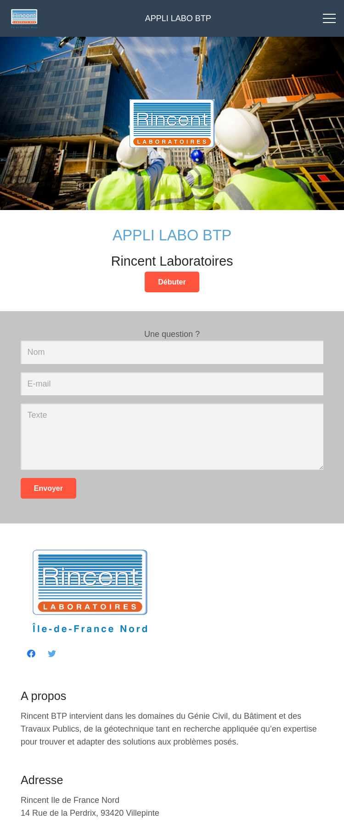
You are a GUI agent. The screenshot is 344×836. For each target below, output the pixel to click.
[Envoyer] (48, 488)
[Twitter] (51, 653)
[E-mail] (172, 383)
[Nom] (172, 352)
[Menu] (329, 18)
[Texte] (172, 437)
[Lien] (24, 18)
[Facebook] (31, 653)
